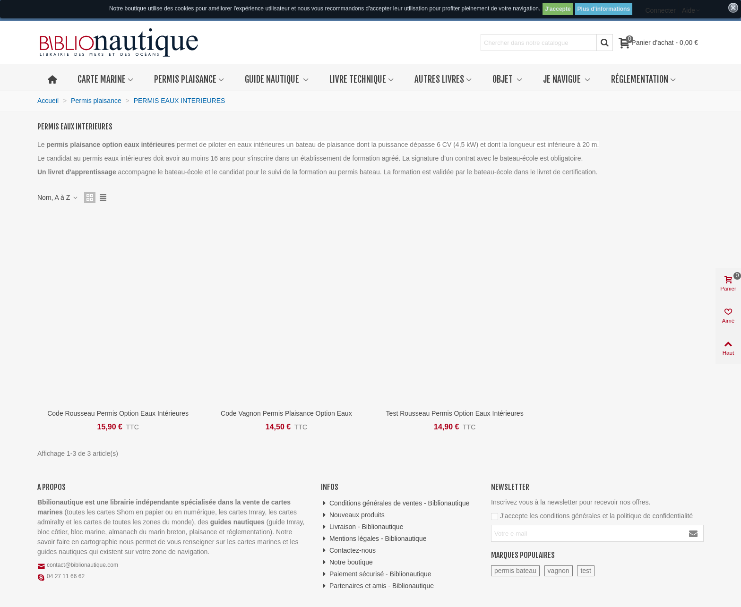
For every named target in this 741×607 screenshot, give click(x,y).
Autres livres (439, 79)
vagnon (558, 570)
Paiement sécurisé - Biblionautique (376, 574)
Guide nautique (273, 79)
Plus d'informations (603, 9)
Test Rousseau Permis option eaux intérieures (455, 413)
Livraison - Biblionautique (362, 527)
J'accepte (557, 9)
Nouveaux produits (353, 515)
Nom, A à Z (57, 197)
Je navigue (563, 79)
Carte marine (102, 79)
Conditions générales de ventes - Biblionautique (395, 503)
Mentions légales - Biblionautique (373, 539)
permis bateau (515, 570)
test (585, 570)
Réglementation (639, 79)
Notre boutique (347, 562)
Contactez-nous (348, 551)
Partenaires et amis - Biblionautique (377, 586)
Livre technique (357, 79)
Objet (503, 79)
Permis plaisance (185, 79)
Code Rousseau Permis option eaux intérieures (118, 413)
